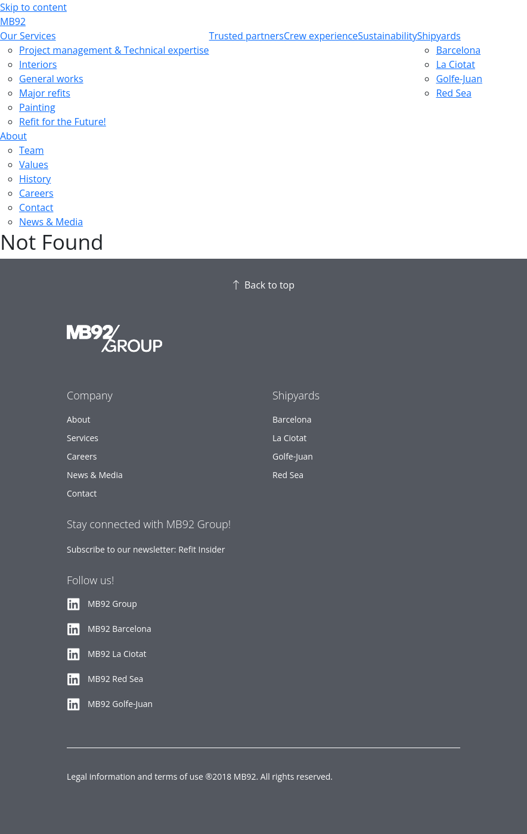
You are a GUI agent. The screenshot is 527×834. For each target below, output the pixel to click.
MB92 (13, 21)
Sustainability (387, 35)
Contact (36, 207)
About (13, 135)
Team (31, 150)
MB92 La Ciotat (117, 653)
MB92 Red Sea (115, 678)
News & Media (51, 221)
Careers (36, 193)
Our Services (28, 35)
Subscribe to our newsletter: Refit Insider (146, 549)
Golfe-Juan (459, 78)
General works (51, 78)
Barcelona (458, 50)
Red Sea (453, 93)
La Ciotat (455, 64)
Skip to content (33, 7)
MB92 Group (112, 603)
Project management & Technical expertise (114, 50)
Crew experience (321, 35)
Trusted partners (246, 35)
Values (33, 164)
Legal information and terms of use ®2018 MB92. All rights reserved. (200, 776)
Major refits (44, 93)
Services (82, 438)
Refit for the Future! (62, 121)
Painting (37, 107)
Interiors (38, 64)
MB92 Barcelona (119, 628)
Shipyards (438, 35)
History (35, 178)
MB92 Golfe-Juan (120, 703)
